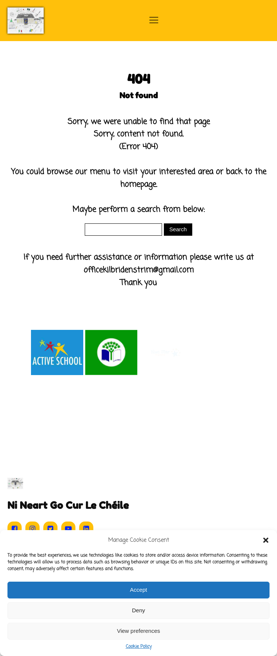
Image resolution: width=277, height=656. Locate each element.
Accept (138, 590)
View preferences (138, 631)
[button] (266, 540)
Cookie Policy (139, 646)
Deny (138, 610)
